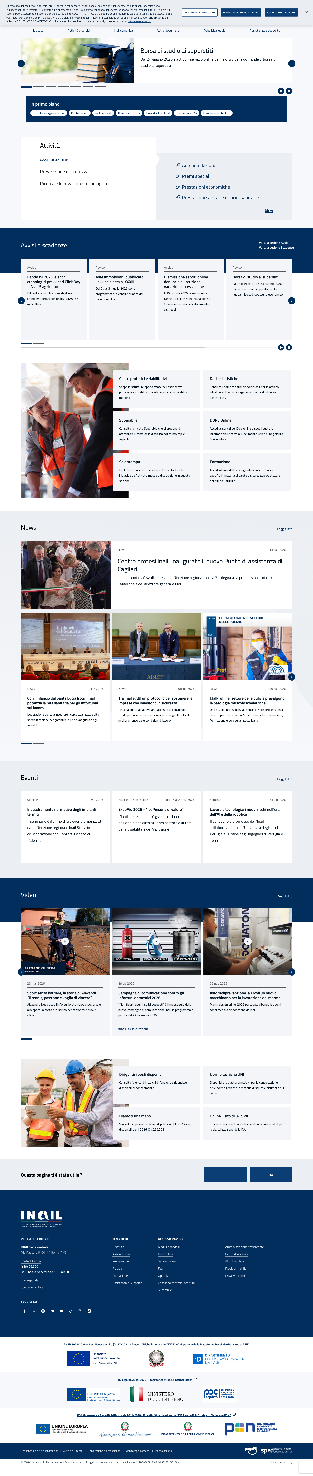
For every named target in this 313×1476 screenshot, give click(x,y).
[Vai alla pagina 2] (38, 343)
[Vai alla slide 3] (51, 86)
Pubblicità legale (214, 30)
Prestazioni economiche (206, 186)
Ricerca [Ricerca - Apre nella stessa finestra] (117, 1266)
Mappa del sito (163, 1448)
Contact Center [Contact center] (31, 1258)
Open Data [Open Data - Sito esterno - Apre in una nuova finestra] (165, 1273)
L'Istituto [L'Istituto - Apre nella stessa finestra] (118, 1244)
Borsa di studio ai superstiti (176, 50)
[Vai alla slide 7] (100, 86)
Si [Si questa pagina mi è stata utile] (225, 1172)
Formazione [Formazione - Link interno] (220, 461)
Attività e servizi (79, 30)
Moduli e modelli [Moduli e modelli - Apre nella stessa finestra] (169, 1244)
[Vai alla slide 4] (63, 86)
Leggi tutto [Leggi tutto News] (284, 529)
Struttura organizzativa (49, 113)
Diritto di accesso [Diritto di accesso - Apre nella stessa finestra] (236, 1251)
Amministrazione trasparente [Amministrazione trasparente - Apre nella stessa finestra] (244, 1244)
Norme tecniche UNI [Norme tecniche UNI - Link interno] (227, 1072)
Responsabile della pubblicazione (39, 1448)
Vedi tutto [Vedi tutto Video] (285, 895)
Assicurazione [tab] (54, 159)
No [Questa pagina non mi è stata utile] (271, 1172)
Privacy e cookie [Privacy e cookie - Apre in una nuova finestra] (235, 1273)
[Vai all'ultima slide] (21, 63)
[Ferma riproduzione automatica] (289, 91)
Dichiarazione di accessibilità (104, 1448)
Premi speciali (196, 176)
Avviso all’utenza (73, 1448)
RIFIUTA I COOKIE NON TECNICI (241, 12)
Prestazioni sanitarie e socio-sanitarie (220, 197)
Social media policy (281, 1460)
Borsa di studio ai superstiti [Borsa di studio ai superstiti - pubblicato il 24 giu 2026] (257, 277)
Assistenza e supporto (265, 30)
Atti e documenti (168, 30)
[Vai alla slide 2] (38, 86)
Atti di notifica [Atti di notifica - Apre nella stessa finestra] (234, 1258)
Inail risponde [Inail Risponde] (29, 1277)
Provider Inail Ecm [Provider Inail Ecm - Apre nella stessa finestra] (237, 1266)
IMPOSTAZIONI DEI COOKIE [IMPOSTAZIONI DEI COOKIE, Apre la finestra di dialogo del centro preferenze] (199, 12)
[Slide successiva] (291, 63)
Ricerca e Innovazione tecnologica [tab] (73, 183)
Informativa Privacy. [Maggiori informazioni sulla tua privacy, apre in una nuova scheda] (139, 21)
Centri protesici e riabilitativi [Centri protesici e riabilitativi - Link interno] (143, 378)
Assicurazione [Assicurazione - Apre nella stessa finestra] (121, 1251)
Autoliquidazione (199, 165)
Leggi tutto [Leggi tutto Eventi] (284, 777)
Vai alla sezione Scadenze (276, 247)
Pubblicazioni (79, 113)
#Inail (123, 1026)
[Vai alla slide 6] (88, 86)
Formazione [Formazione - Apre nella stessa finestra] (120, 1273)
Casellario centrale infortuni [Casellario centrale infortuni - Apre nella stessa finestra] (176, 1280)
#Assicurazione (138, 1026)
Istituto (38, 30)
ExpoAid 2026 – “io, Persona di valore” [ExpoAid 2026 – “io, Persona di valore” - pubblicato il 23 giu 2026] (151, 808)
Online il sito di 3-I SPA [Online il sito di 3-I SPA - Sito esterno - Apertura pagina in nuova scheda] (229, 1113)
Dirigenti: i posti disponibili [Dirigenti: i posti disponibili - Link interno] (142, 1072)
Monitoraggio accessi (137, 1448)
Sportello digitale (32, 1285)
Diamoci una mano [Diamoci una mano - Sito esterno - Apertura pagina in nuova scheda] (135, 1113)
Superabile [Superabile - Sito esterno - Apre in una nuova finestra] (165, 1287)
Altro (269, 211)
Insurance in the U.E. (216, 113)
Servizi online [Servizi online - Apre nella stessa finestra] (167, 1258)
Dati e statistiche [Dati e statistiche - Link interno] (224, 378)
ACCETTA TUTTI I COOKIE (281, 12)
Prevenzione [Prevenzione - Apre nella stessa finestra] (120, 1258)
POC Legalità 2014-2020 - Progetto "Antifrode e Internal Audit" (154, 1377)
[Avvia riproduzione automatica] (281, 91)
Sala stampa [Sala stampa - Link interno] (129, 461)
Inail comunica (123, 30)
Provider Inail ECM (158, 113)
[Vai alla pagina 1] (26, 343)
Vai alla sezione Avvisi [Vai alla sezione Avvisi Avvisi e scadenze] (274, 242)
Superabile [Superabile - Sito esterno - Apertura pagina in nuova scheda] (128, 420)
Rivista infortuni (129, 113)
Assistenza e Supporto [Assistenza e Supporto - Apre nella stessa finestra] (127, 1280)
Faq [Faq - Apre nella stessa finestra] (160, 1266)
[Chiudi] (306, 12)
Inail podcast (103, 113)
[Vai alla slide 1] (26, 87)
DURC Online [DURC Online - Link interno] (220, 420)
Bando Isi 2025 (186, 113)
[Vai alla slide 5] (75, 86)
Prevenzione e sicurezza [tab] (64, 171)
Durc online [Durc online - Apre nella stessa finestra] (165, 1251)
